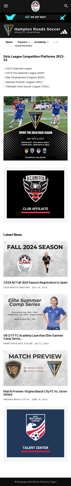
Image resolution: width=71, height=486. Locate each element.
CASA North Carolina (16, 288)
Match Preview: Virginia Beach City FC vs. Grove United (35, 393)
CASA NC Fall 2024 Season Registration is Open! (35, 282)
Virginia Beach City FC (16, 399)
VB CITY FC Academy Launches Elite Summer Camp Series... (33, 337)
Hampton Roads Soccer (18, 344)
